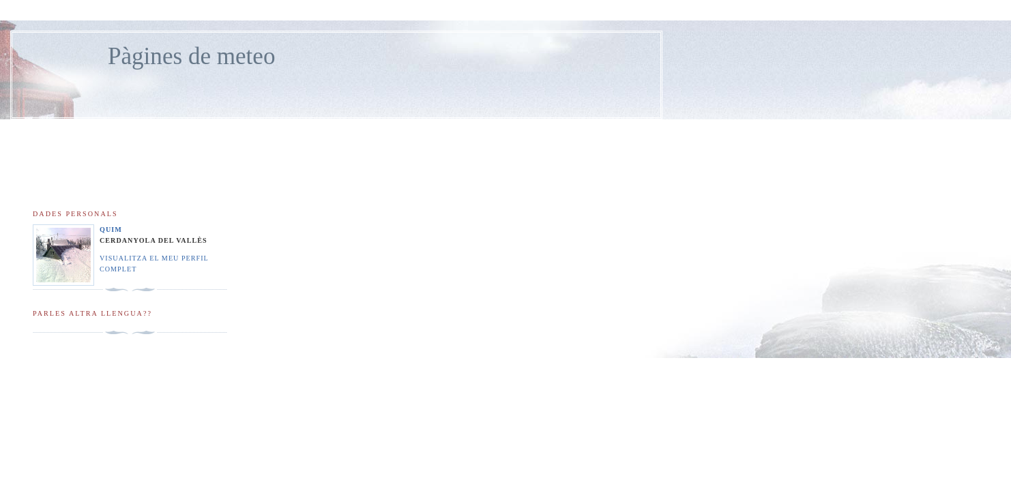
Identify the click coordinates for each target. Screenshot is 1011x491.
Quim (111, 229)
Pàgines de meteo (191, 56)
